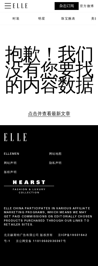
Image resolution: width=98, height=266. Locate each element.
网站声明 (10, 163)
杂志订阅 (66, 6)
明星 (41, 18)
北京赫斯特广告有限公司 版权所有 (28, 235)
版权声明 (10, 172)
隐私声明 (55, 163)
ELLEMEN (11, 153)
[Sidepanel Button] (8, 6)
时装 (16, 18)
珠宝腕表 (68, 18)
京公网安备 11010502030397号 (41, 241)
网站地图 (55, 153)
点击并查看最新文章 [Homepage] (49, 114)
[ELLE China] (20, 5)
